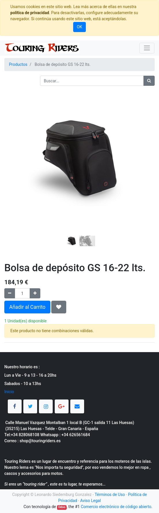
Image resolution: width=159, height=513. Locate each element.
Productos (18, 64)
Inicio (9, 391)
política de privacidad (29, 12)
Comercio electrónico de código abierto (116, 506)
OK (79, 27)
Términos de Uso (110, 494)
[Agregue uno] (35, 293)
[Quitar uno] (9, 293)
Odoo (61, 507)
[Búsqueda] (149, 81)
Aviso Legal (90, 500)
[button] (15, 143)
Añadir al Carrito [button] (27, 307)
